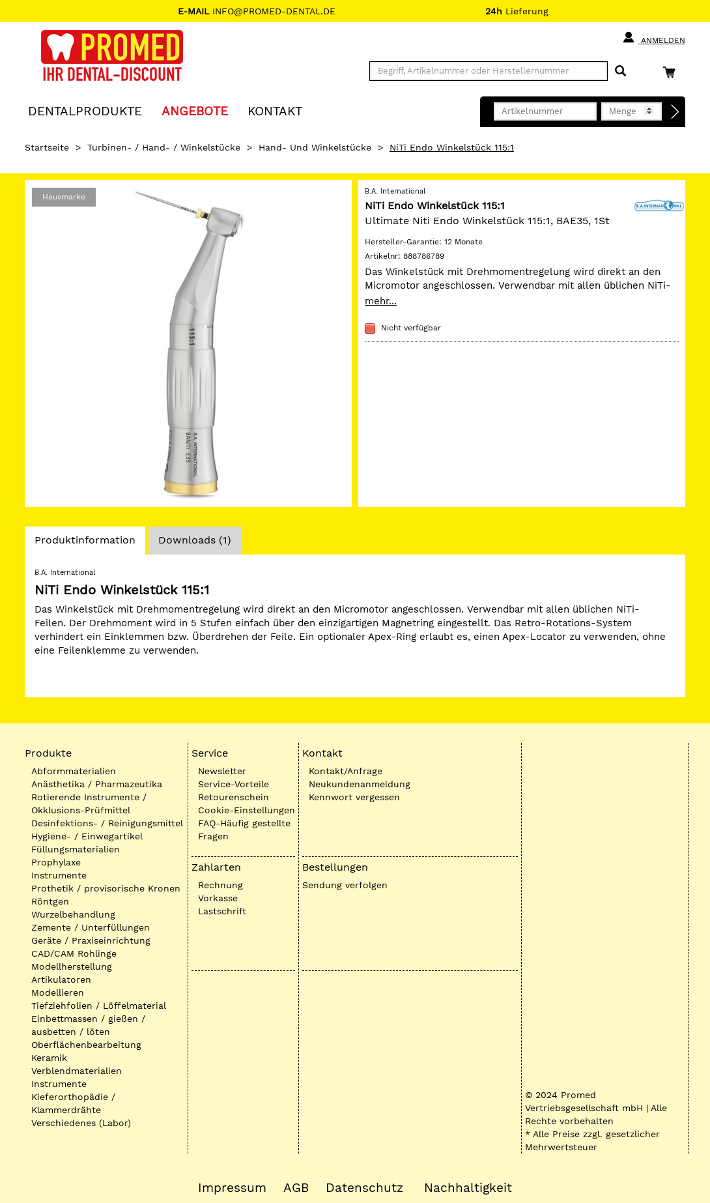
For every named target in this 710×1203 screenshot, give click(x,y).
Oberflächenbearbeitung (86, 1044)
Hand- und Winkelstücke (315, 147)
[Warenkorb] (672, 72)
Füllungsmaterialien (75, 849)
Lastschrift (222, 911)
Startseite (47, 147)
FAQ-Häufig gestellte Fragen (244, 829)
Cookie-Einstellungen (246, 810)
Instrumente (59, 875)
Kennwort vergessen (354, 797)
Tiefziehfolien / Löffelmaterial (98, 1005)
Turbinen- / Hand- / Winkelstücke (163, 147)
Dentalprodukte (85, 110)
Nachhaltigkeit (468, 1188)
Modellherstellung (71, 966)
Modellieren (57, 992)
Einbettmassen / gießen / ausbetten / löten (88, 1025)
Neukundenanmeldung (359, 784)
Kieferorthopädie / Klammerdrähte (73, 1103)
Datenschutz (364, 1188)
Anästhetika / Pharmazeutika (96, 784)
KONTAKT (275, 110)
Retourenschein (233, 797)
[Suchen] (620, 71)
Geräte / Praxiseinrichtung (90, 940)
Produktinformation (84, 543)
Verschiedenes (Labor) (81, 1123)
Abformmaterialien (73, 771)
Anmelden (653, 38)
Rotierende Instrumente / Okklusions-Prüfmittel (89, 803)
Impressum (232, 1188)
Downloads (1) (194, 540)
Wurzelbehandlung (73, 914)
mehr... (381, 301)
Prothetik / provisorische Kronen (105, 888)
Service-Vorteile (233, 784)
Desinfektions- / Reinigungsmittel (107, 823)
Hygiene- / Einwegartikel (87, 836)
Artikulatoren (61, 979)
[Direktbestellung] (675, 112)
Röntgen (50, 901)
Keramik (49, 1057)
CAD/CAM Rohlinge (74, 953)
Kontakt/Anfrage (345, 771)
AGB (296, 1188)
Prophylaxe (56, 862)
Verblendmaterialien (76, 1070)
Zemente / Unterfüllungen (90, 927)
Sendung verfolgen (345, 885)
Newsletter (222, 771)
